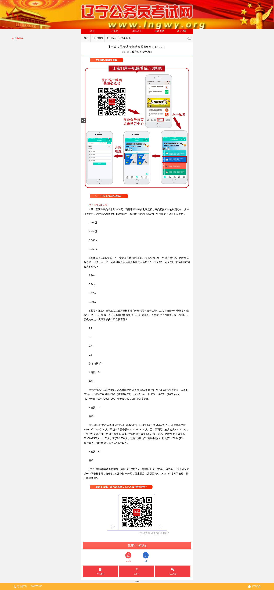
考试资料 (181, 31)
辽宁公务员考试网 (142, 52)
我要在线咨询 (137, 546)
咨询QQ (256, 586)
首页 (92, 31)
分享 (83, 121)
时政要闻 (98, 38)
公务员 (114, 31)
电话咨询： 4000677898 (29, 586)
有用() (128, 557)
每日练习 (112, 38)
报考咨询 (159, 31)
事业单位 (137, 31)
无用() (146, 557)
